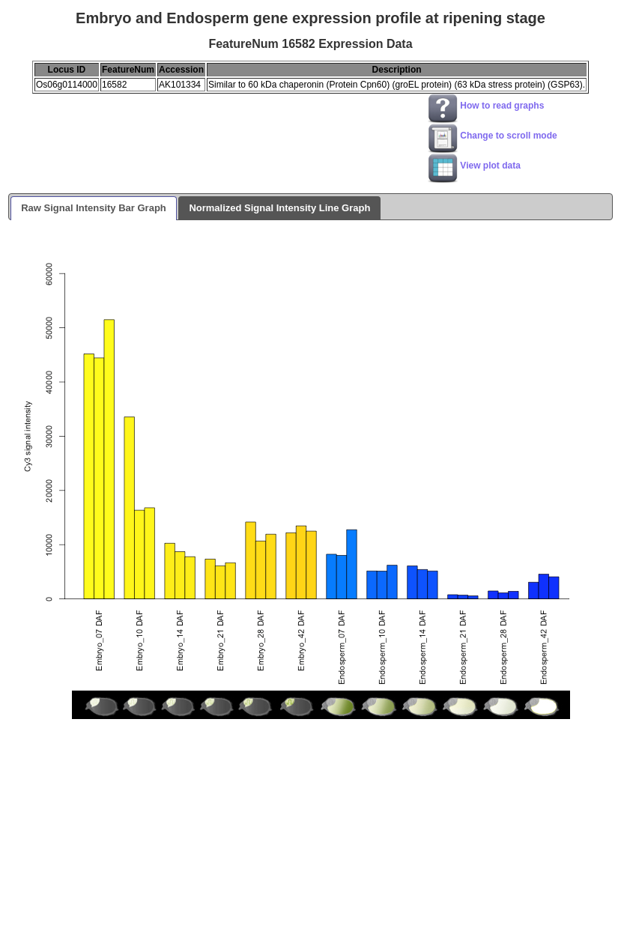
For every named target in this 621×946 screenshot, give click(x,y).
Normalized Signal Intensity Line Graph (279, 207)
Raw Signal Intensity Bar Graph (93, 207)
